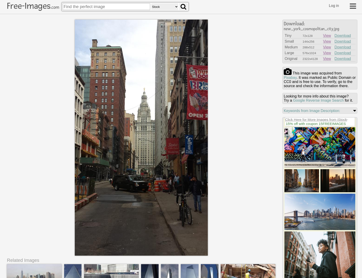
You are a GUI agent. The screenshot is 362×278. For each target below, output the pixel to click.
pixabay (290, 78)
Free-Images (33, 6)
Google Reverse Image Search (318, 100)
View (327, 36)
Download (343, 36)
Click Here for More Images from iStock (316, 119)
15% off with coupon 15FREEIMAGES (316, 124)
